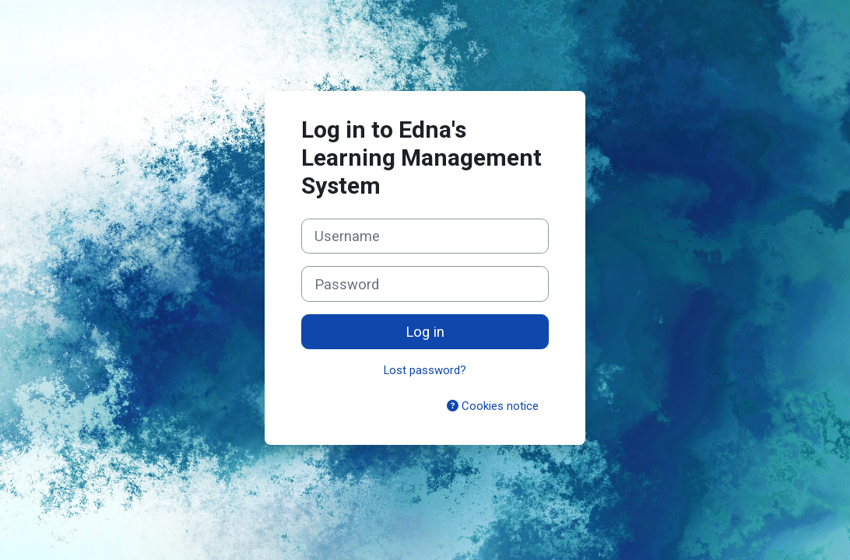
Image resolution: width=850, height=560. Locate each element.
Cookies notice (493, 406)
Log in (425, 332)
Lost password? (425, 370)
